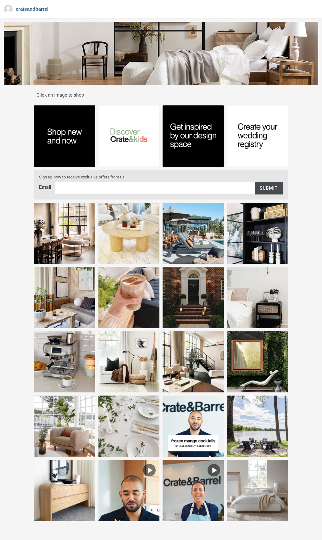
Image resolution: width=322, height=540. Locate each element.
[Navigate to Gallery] (27, 9)
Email (45, 187)
